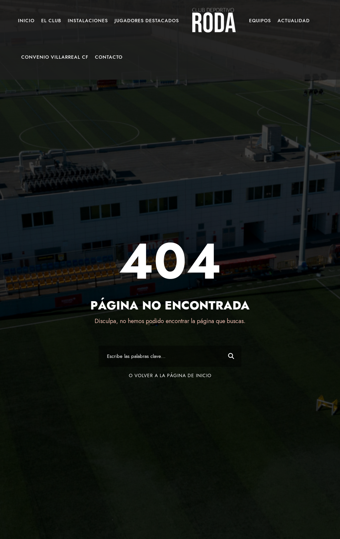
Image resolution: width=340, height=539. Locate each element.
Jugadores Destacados (147, 21)
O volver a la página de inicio (170, 375)
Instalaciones (88, 21)
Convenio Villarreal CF (54, 57)
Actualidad (294, 21)
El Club (51, 21)
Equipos (260, 21)
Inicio (26, 21)
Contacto (109, 57)
